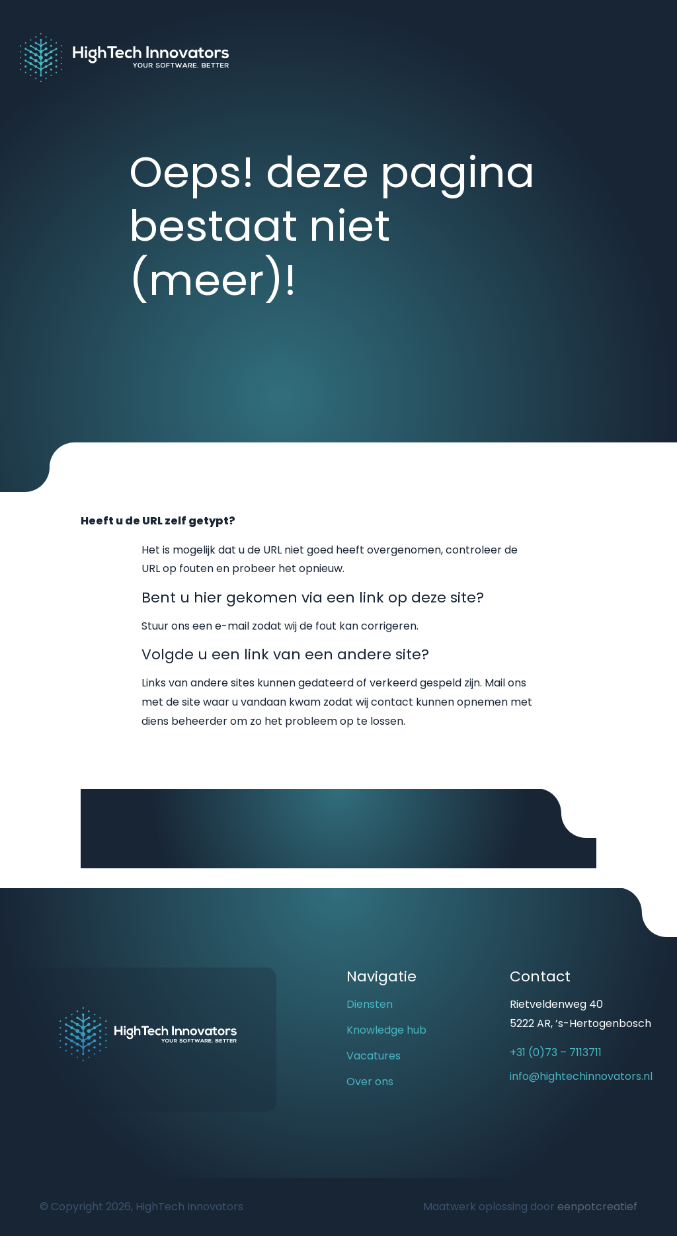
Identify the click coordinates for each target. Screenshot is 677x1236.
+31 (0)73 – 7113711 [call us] (556, 1052)
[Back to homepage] (124, 56)
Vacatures (373, 1055)
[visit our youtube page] (523, 1126)
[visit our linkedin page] (546, 1126)
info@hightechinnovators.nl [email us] (581, 1076)
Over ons (369, 1081)
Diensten (369, 1004)
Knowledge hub (386, 1030)
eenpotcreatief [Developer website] (597, 1206)
